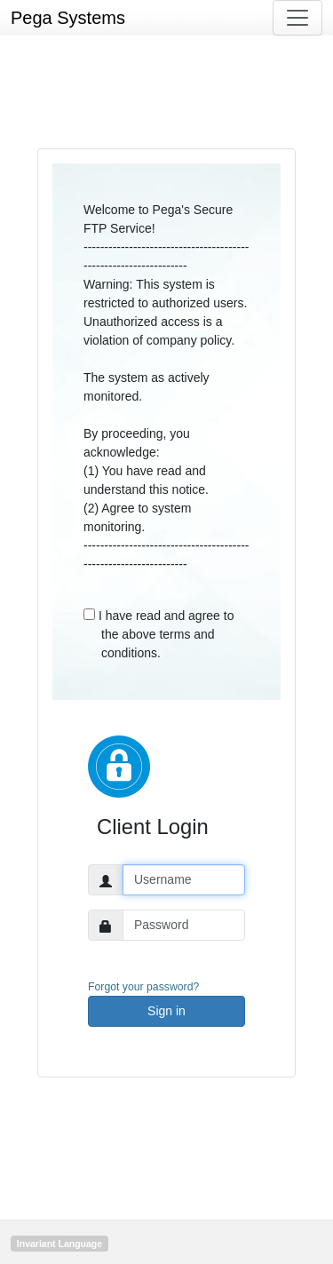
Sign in (166, 1011)
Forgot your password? (143, 987)
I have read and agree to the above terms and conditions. (158, 634)
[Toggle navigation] (297, 18)
